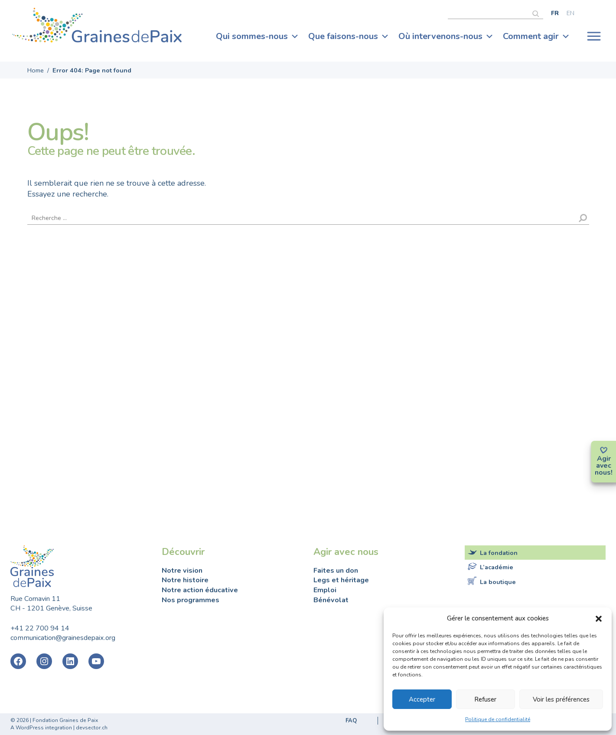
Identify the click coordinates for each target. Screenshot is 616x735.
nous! (604, 472)
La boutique (498, 581)
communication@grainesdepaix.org (62, 638)
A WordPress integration (41, 727)
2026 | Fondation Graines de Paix (57, 720)
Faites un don (335, 570)
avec (603, 465)
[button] (598, 618)
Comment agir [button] (536, 36)
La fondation (499, 552)
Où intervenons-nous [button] (446, 36)
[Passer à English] (570, 13)
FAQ (351, 721)
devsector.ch (92, 727)
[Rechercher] (537, 12)
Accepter (422, 699)
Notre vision (182, 570)
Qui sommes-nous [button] (257, 36)
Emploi (324, 590)
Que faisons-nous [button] (348, 36)
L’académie (496, 567)
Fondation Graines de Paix (97, 27)
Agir (604, 458)
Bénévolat (331, 600)
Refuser (485, 699)
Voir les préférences (561, 699)
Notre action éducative (200, 590)
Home (35, 70)
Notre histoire (185, 580)
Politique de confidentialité (497, 719)
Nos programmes (190, 600)
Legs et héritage (341, 580)
